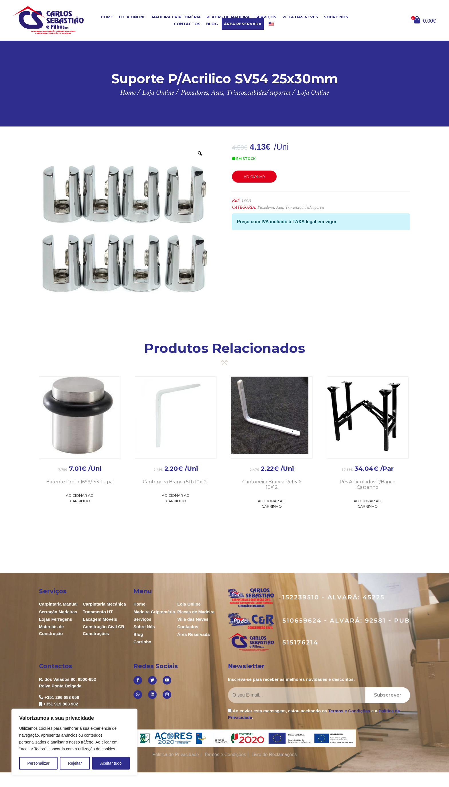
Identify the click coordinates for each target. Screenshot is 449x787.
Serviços (265, 17)
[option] (124, 229)
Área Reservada (242, 24)
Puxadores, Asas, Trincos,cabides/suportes (290, 207)
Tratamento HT (98, 611)
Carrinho (142, 641)
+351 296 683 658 (61, 697)
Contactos (187, 24)
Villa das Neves (300, 17)
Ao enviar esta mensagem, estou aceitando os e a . (314, 714)
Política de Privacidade (175, 754)
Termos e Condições (349, 710)
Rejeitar (75, 763)
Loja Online (132, 17)
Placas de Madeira (228, 17)
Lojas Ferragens (55, 619)
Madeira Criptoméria (176, 17)
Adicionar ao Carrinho (80, 498)
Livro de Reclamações (274, 754)
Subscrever (387, 695)
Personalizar (38, 763)
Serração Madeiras (58, 611)
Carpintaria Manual (58, 604)
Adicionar (254, 177)
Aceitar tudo (111, 763)
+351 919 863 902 (60, 703)
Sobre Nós (336, 17)
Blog (212, 24)
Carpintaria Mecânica (104, 604)
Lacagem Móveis (100, 619)
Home (107, 17)
